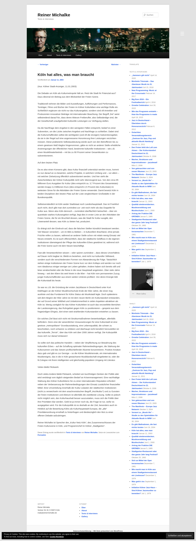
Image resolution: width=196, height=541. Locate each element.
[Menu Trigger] (182, 33)
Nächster (116, 65)
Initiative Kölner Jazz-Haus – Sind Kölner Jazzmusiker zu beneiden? (144, 259)
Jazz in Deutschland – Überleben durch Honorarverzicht (141, 123)
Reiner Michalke (54, 15)
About (49, 55)
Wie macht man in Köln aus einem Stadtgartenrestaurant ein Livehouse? (144, 240)
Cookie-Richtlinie (57, 537)
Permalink (42, 435)
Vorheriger (43, 65)
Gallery (78, 55)
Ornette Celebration (140, 105)
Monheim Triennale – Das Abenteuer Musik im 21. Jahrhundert (143, 84)
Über (40, 55)
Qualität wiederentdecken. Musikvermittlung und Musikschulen (143, 207)
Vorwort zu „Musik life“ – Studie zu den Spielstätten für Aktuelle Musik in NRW (145, 183)
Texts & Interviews (63, 55)
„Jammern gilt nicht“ (141, 75)
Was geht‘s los (138, 249)
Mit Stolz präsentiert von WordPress (108, 531)
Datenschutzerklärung (82, 531)
